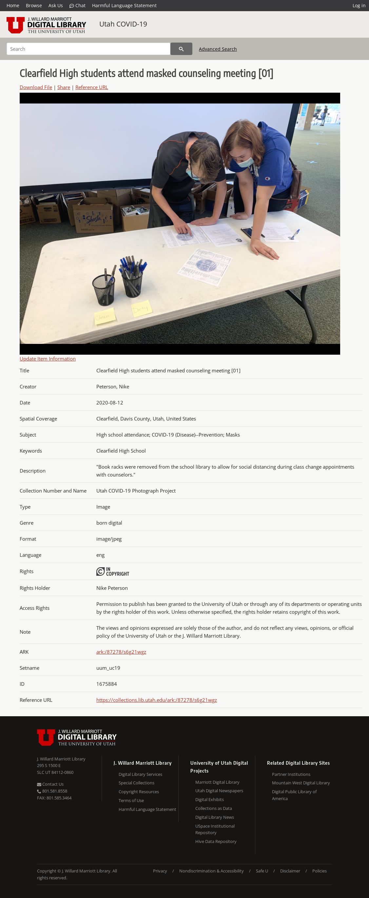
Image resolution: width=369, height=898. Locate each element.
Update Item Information (48, 358)
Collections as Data (213, 808)
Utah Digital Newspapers (219, 791)
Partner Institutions (291, 774)
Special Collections (136, 783)
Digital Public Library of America (294, 795)
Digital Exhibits (209, 799)
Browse (34, 5)
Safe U (262, 871)
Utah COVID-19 (123, 23)
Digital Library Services (140, 774)
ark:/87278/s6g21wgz (121, 651)
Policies (319, 871)
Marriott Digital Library (217, 782)
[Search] (88, 49)
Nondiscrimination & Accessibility (211, 871)
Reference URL (91, 87)
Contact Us (50, 784)
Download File (36, 87)
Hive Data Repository (216, 841)
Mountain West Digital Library (301, 783)
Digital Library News (214, 817)
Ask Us (56, 5)
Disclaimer (290, 871)
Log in (359, 5)
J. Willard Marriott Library (61, 759)
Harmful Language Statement (124, 5)
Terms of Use (131, 800)
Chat (77, 5)
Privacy (160, 871)
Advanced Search (218, 49)
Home (13, 5)
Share (63, 87)
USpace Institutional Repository (215, 829)
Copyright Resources (139, 792)
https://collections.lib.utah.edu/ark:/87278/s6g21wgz (156, 700)
